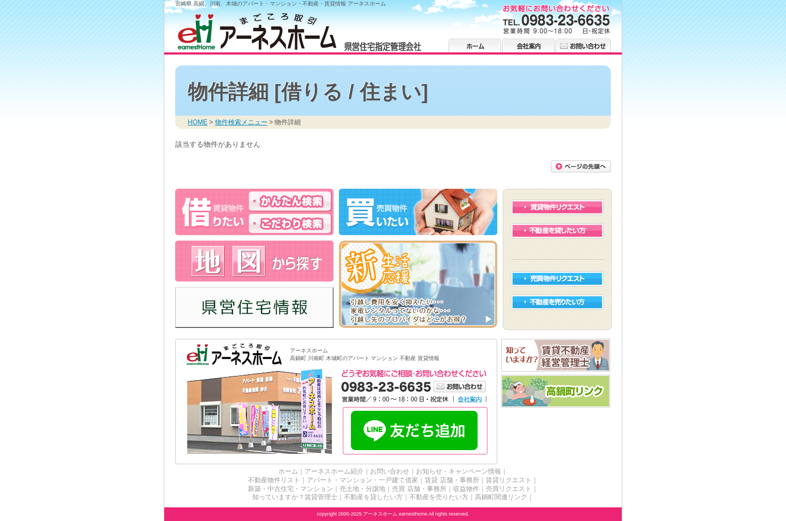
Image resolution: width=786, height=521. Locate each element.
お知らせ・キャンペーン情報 (458, 471)
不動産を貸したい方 (557, 230)
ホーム (475, 45)
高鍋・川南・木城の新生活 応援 (418, 284)
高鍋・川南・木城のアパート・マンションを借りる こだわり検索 (290, 223)
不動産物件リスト (274, 480)
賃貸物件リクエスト (557, 207)
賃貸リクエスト (509, 480)
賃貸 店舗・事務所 (452, 480)
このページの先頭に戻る (581, 166)
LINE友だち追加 (415, 431)
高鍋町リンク (556, 391)
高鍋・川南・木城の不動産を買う (418, 212)
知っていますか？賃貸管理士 (294, 497)
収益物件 (466, 489)
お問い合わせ (583, 45)
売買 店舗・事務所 (419, 489)
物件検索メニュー (241, 122)
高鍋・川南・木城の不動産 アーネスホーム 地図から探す (254, 261)
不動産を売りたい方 (557, 302)
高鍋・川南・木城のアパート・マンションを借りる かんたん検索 (290, 201)
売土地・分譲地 (362, 489)
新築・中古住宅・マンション (290, 489)
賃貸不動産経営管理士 (556, 355)
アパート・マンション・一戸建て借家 (362, 480)
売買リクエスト (509, 489)
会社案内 (528, 45)
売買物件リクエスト (557, 278)
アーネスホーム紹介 (334, 471)
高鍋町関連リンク (501, 497)
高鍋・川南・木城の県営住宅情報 (254, 307)
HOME (197, 122)
